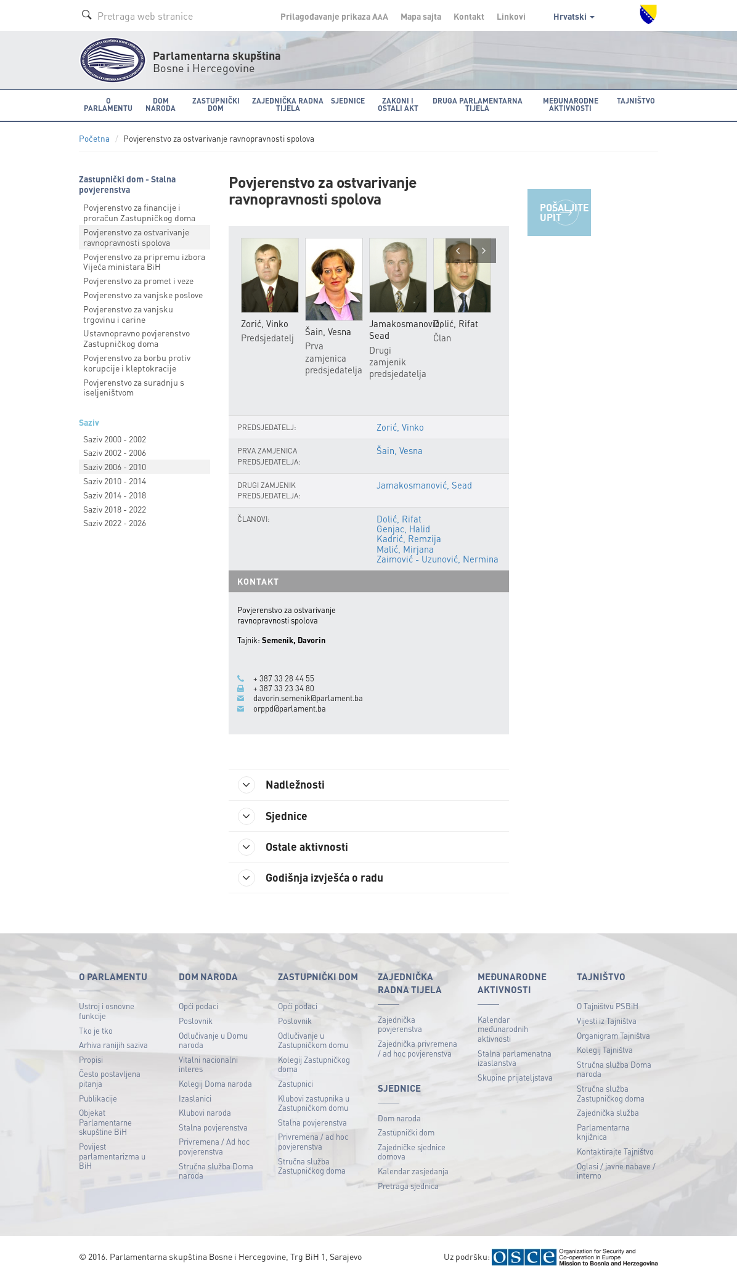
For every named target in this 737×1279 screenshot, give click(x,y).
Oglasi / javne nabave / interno (616, 1171)
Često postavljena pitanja (109, 1078)
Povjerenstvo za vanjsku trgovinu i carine (128, 314)
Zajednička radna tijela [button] (288, 104)
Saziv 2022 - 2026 (114, 522)
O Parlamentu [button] (108, 104)
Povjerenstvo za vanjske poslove (143, 294)
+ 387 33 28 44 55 (283, 678)
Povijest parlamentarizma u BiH (112, 1156)
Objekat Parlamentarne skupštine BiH (105, 1122)
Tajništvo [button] (636, 100)
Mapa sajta (421, 16)
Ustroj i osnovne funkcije (106, 1011)
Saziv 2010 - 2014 (114, 480)
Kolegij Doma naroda (215, 1083)
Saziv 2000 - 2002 (114, 438)
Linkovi (511, 16)
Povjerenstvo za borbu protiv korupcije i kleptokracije (136, 362)
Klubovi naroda (205, 1112)
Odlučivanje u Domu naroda (213, 1040)
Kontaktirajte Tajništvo (615, 1151)
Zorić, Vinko (400, 426)
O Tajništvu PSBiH (607, 1006)
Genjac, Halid (403, 528)
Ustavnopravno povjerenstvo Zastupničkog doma (136, 338)
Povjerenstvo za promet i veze (138, 280)
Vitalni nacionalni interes (208, 1064)
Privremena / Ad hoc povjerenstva (214, 1146)
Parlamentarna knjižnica (603, 1132)
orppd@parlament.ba (289, 708)
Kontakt (469, 16)
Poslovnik (196, 1020)
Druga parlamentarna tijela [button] (478, 104)
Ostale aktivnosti (293, 847)
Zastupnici (295, 1083)
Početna (94, 138)
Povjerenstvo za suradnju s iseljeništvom (133, 387)
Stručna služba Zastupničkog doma (312, 1166)
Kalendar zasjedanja (413, 1171)
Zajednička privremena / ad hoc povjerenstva (417, 1048)
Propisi (91, 1059)
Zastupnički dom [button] (216, 104)
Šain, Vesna (400, 450)
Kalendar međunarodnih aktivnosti (503, 1029)
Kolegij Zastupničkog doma (314, 1064)
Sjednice (272, 816)
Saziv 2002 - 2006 (114, 452)
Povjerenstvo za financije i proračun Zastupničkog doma (139, 212)
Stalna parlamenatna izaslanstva (515, 1058)
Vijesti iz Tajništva (607, 1020)
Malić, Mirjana (405, 548)
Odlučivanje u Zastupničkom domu (313, 1040)
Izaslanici (195, 1098)
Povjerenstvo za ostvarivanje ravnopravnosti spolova (136, 237)
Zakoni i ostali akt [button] (398, 104)
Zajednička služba (608, 1112)
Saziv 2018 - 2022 (114, 508)
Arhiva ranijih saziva (113, 1044)
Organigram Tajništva (613, 1035)
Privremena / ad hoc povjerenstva (313, 1141)
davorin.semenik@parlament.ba (308, 698)
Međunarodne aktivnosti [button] (570, 104)
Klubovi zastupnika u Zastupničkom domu (313, 1103)
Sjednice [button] (348, 100)
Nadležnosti (281, 785)
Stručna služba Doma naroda (216, 1171)
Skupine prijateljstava (515, 1077)
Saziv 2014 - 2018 (114, 494)
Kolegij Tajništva (605, 1049)
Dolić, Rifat (399, 518)
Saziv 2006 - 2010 (114, 466)
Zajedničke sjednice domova (412, 1152)
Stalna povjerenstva (213, 1127)
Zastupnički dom (406, 1132)
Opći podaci (198, 1006)
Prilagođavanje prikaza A (334, 16)
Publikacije (98, 1098)
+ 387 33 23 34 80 (283, 688)
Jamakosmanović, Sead (424, 484)
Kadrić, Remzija (409, 538)
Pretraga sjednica (408, 1185)
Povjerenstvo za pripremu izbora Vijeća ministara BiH (144, 261)
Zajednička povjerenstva (400, 1024)
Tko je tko (96, 1030)
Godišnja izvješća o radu (310, 878)
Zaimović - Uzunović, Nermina (438, 558)
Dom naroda (399, 1118)
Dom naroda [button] (160, 104)
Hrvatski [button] (574, 16)
